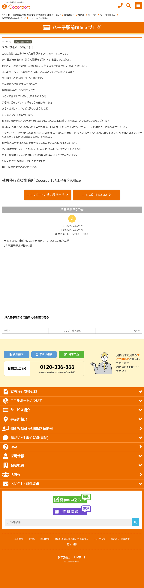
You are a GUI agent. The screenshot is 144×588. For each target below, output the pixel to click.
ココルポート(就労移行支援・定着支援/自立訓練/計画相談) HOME (31, 15)
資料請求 (16, 354)
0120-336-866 (57, 367)
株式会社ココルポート (72, 557)
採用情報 (45, 539)
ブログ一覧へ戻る (72, 331)
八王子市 (92, 15)
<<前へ (7, 331)
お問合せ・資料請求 (120, 539)
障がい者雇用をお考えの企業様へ (71, 539)
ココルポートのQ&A (94, 195)
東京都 (81, 15)
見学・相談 (72, 544)
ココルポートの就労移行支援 (45, 195)
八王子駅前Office (107, 15)
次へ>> (137, 331)
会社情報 (18, 539)
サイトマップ (99, 539)
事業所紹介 (69, 15)
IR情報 (32, 539)
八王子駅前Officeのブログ (14, 18)
